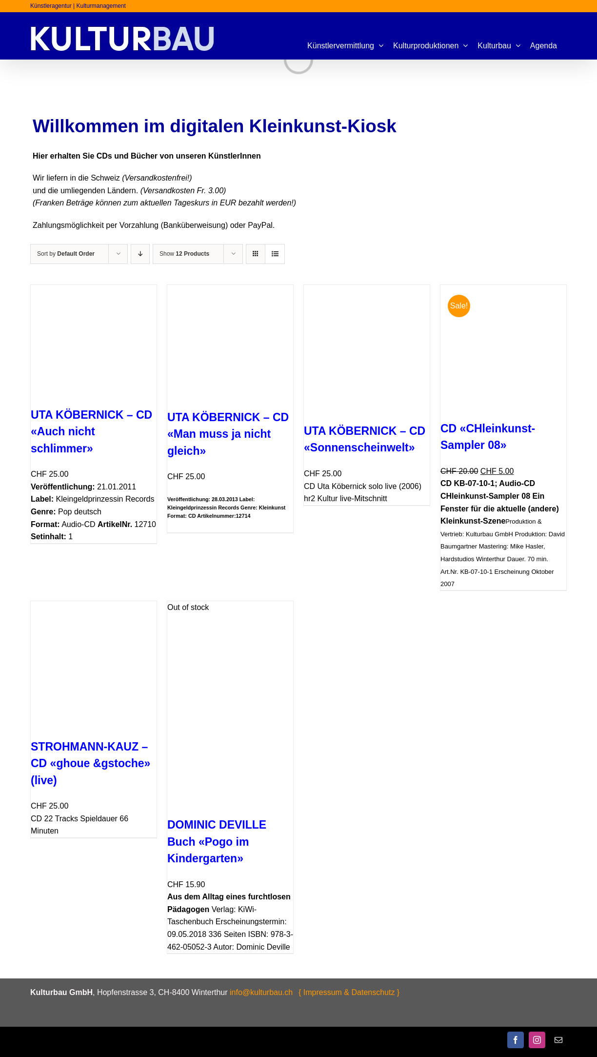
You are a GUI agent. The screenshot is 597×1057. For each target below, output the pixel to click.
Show (184, 253)
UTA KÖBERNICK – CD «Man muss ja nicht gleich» (228, 434)
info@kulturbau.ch (261, 992)
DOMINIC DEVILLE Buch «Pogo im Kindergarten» (216, 841)
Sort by (66, 253)
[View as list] (274, 254)
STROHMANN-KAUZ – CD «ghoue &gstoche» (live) (90, 763)
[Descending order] (140, 254)
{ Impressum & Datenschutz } (348, 992)
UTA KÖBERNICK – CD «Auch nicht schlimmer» (91, 431)
